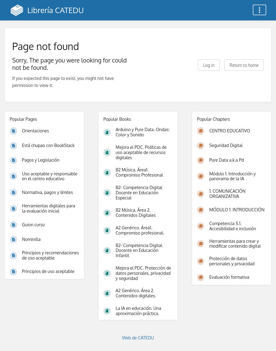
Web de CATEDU (138, 337)
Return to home (244, 65)
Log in (208, 65)
